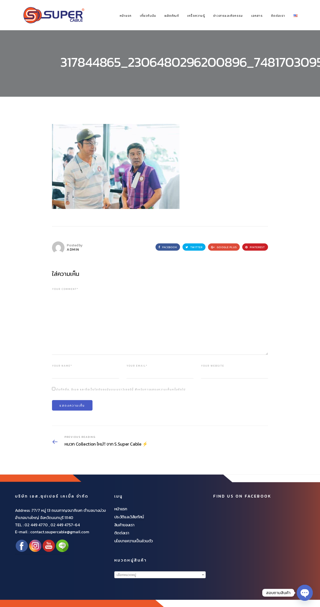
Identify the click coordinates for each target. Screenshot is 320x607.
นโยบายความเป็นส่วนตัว (133, 541)
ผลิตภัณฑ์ (171, 15)
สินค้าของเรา (124, 525)
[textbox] (160, 575)
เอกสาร (257, 15)
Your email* (137, 366)
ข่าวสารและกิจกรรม (228, 15)
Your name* (62, 366)
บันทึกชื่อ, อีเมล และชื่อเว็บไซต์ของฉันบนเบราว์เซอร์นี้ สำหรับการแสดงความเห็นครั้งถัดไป (121, 389)
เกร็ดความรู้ (196, 15)
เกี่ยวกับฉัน (148, 15)
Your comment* (65, 289)
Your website (212, 366)
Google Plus (224, 247)
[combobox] (160, 574)
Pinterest (255, 247)
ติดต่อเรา (278, 15)
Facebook (167, 247)
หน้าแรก (126, 15)
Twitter (194, 247)
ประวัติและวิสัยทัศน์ (129, 517)
